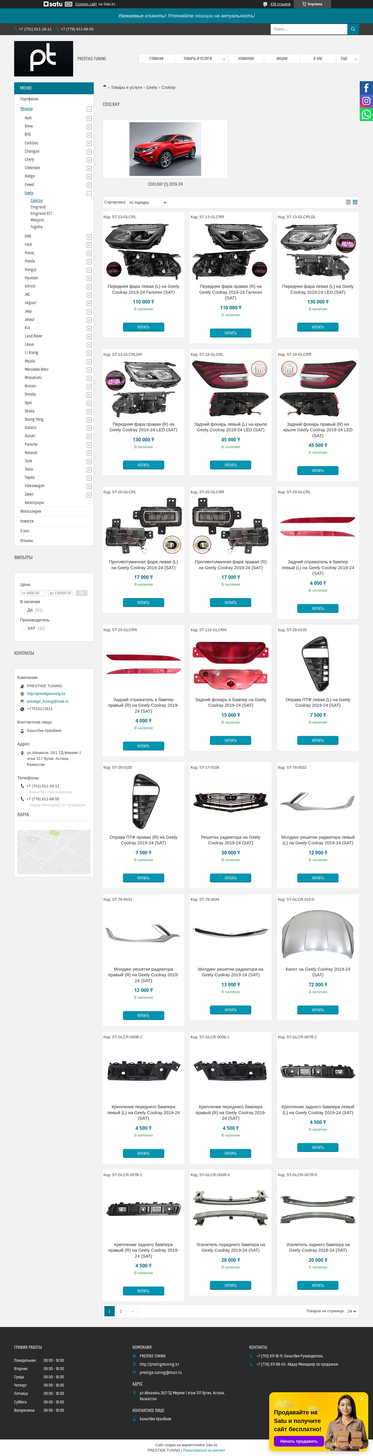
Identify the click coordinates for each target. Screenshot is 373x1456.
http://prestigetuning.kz (46, 693)
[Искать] (353, 29)
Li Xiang (31, 352)
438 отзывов (280, 4)
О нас (318, 58)
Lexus (29, 344)
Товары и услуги (198, 58)
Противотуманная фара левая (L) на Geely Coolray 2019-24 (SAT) (143, 564)
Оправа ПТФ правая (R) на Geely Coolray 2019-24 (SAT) (144, 840)
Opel (28, 403)
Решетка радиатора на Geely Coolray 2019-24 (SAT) (231, 840)
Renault (31, 452)
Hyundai (31, 278)
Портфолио (29, 99)
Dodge (30, 176)
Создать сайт (86, 4)
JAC (27, 294)
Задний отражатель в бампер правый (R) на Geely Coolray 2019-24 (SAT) (143, 705)
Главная (156, 58)
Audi (28, 118)
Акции (282, 58)
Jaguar (30, 303)
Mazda (30, 361)
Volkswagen (35, 486)
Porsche (31, 444)
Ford (28, 244)
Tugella (37, 227)
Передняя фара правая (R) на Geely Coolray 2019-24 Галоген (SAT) (230, 292)
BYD (28, 134)
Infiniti (30, 286)
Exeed (29, 184)
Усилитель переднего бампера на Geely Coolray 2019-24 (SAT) (230, 1247)
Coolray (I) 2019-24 (165, 184)
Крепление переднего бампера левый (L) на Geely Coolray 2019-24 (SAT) (143, 1112)
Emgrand (38, 207)
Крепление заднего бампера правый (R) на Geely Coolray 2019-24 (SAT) (143, 1250)
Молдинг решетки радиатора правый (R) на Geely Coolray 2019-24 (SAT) (143, 975)
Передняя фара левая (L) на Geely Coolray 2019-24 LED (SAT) (318, 289)
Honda (30, 261)
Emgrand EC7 (41, 213)
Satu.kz (212, 1445)
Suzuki (30, 436)
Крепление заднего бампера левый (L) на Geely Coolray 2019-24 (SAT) (318, 1109)
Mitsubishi (33, 378)
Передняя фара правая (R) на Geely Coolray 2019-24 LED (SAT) (144, 427)
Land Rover (33, 336)
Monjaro (37, 220)
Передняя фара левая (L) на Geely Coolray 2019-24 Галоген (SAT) (143, 289)
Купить (143, 327)
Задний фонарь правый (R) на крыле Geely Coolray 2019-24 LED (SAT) (318, 430)
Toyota (30, 477)
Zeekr (29, 494)
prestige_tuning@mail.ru (48, 701)
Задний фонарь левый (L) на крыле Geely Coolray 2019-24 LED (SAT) (230, 427)
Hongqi (31, 269)
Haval (29, 253)
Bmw (29, 126)
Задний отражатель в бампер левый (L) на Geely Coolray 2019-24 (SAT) (318, 567)
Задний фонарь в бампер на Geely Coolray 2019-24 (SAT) (230, 702)
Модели (26, 109)
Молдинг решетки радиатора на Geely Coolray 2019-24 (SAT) (230, 972)
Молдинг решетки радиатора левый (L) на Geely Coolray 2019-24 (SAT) (318, 840)
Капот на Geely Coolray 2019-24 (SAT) (318, 972)
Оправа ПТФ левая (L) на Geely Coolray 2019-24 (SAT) (317, 702)
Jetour (29, 319)
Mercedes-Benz (36, 369)
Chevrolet (32, 168)
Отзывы (26, 540)
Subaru (30, 427)
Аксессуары (34, 502)
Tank (28, 461)
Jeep (28, 311)
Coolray (37, 200)
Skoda (29, 411)
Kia (27, 328)
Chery (29, 159)
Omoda (30, 394)
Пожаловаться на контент (204, 1450)
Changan (32, 151)
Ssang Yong (34, 419)
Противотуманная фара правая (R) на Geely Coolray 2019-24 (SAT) (231, 564)
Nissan (30, 386)
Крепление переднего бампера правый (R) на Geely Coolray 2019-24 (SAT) (230, 1112)
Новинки (246, 58)
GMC (28, 236)
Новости (27, 521)
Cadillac (31, 143)
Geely (151, 87)
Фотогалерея (30, 511)
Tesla (29, 469)
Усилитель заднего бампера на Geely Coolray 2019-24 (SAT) (318, 1247)
